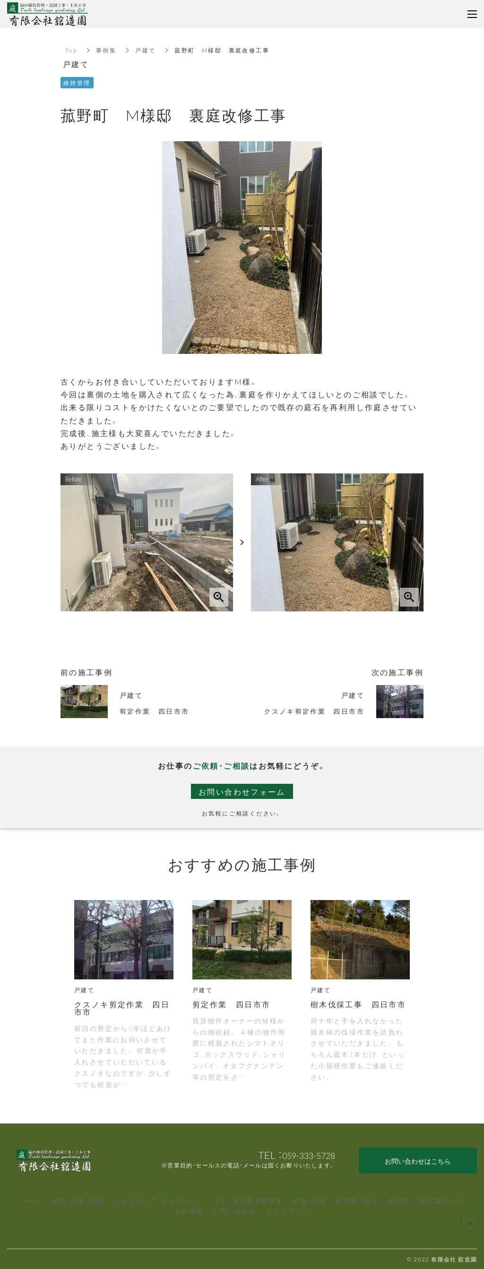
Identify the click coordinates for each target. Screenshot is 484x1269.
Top (71, 50)
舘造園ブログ (441, 1200)
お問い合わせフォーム (242, 791)
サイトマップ (288, 1210)
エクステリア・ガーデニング (158, 1200)
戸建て (145, 50)
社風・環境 (309, 1200)
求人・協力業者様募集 (248, 1200)
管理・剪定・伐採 (78, 1200)
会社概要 (189, 1210)
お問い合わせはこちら (418, 1161)
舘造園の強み (357, 1200)
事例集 (106, 50)
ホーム (32, 1200)
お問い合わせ (234, 1210)
